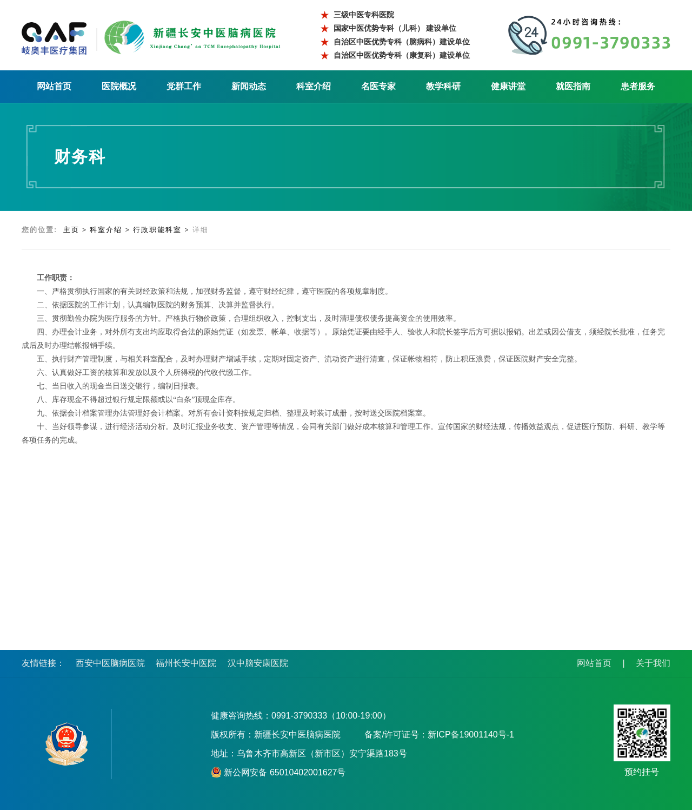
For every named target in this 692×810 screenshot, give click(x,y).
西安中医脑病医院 (110, 663)
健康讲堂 (508, 86)
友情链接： (43, 663)
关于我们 (653, 663)
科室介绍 (313, 86)
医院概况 (119, 86)
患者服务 (638, 86)
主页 (71, 230)
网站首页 (54, 86)
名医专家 (378, 86)
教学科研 (443, 86)
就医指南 (573, 86)
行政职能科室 (157, 230)
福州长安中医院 (186, 663)
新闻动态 (248, 86)
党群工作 (184, 86)
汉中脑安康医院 (258, 663)
